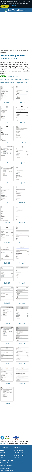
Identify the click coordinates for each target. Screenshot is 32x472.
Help (16, 79)
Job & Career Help (12, 76)
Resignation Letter (21, 82)
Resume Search (5, 468)
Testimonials (4, 447)
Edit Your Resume (24, 79)
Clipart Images (18, 450)
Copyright (3, 443)
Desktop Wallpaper (6, 465)
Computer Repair (19, 455)
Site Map (17, 457)
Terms (2, 457)
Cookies (2, 452)
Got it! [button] (5, 6)
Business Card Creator (7, 82)
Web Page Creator (6, 463)
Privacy (2, 455)
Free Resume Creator (7, 79)
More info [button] (14, 5)
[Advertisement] (16, 31)
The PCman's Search (6, 470)
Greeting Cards (19, 452)
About (2, 450)
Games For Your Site (6, 460)
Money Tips (17, 447)
